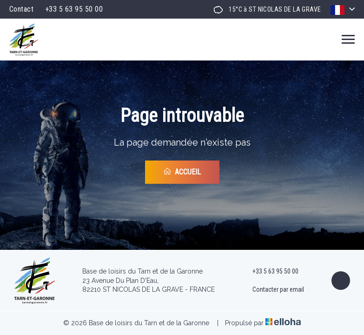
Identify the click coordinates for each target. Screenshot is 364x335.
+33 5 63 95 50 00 (270, 272)
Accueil (182, 171)
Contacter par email (273, 290)
